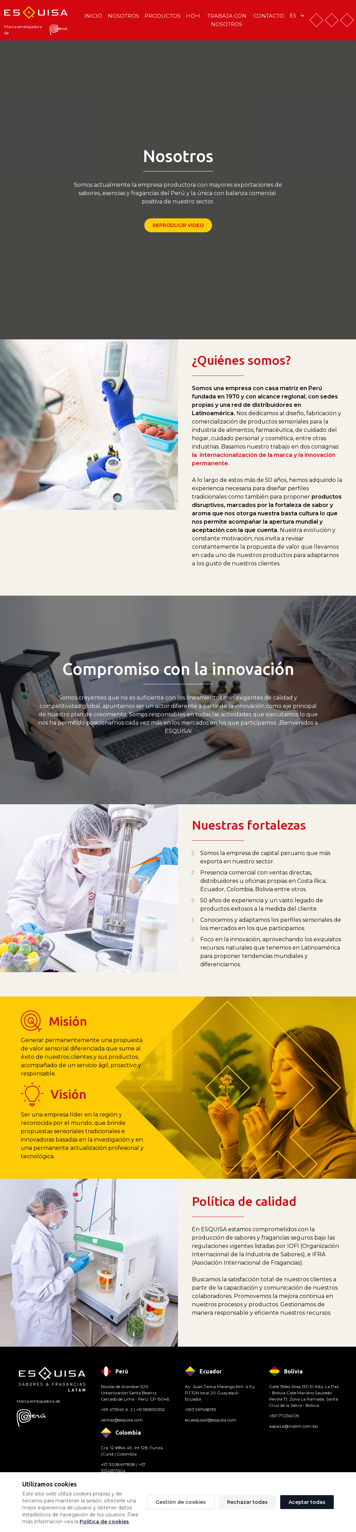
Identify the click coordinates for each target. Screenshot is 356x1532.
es (298, 15)
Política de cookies (104, 1521)
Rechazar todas (247, 1502)
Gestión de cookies (181, 1502)
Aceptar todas (307, 1502)
